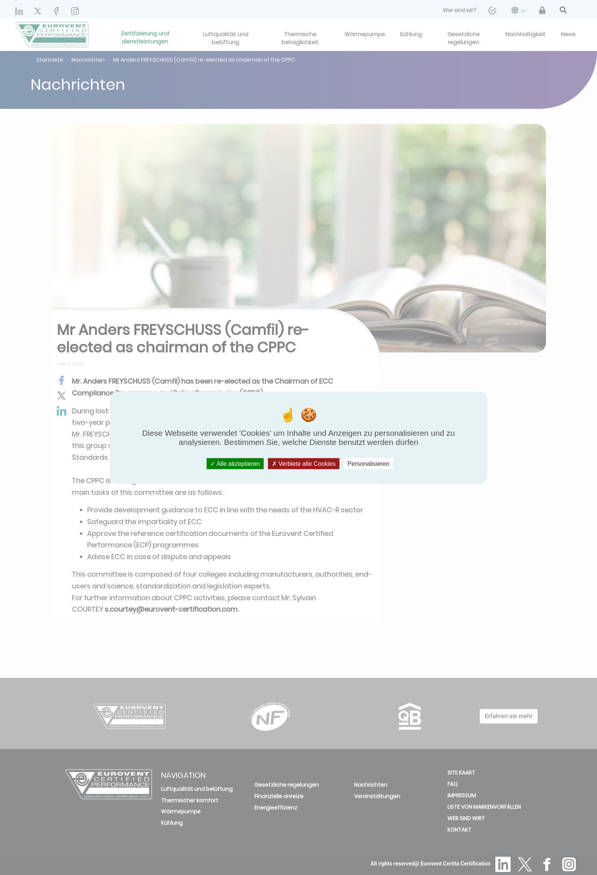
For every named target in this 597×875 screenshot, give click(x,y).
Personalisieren (368, 464)
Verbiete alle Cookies (304, 464)
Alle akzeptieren (235, 464)
